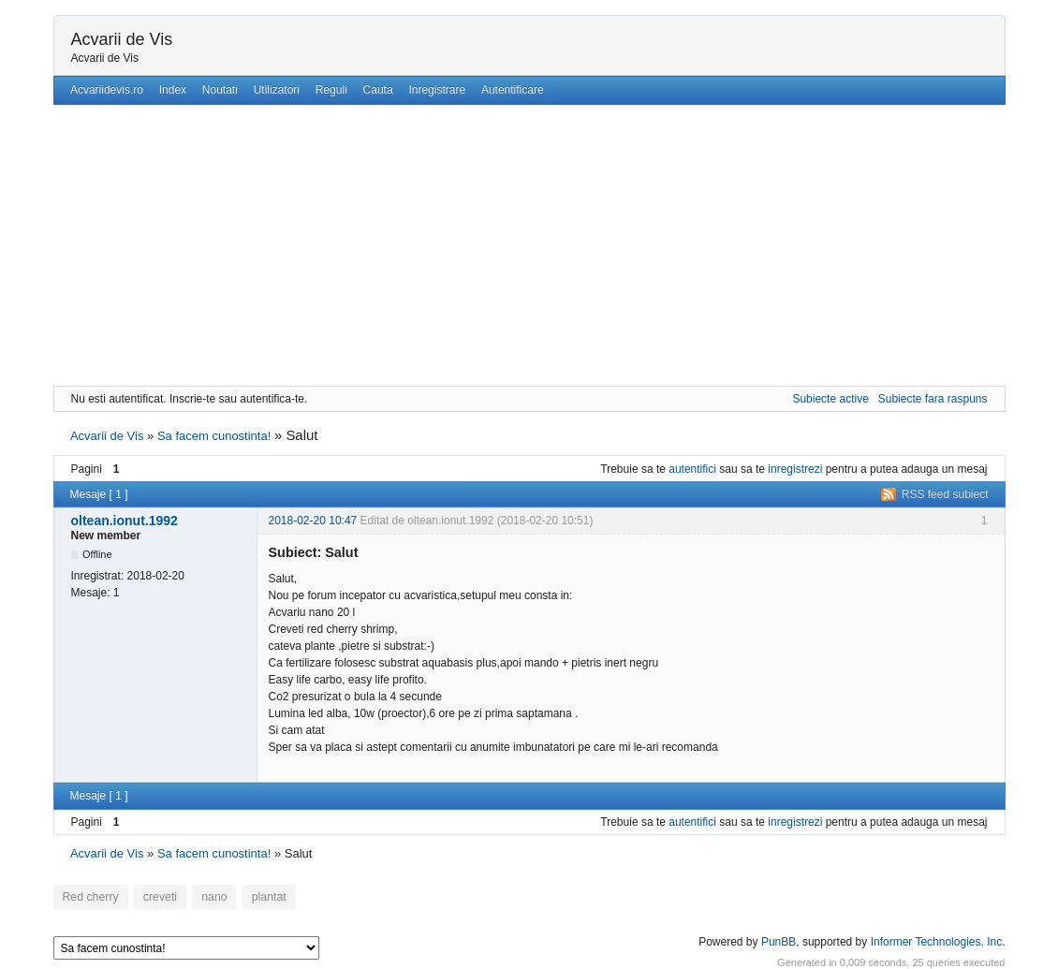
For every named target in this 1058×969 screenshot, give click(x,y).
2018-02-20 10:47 (313, 520)
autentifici (692, 469)
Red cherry (88, 897)
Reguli (331, 89)
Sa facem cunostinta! (214, 436)
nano (202, 897)
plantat (254, 897)
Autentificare (512, 89)
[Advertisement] (529, 245)
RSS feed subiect (945, 494)
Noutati (220, 89)
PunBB (778, 939)
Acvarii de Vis (122, 39)
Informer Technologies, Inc (937, 939)
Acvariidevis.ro (106, 89)
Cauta (378, 89)
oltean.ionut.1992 (124, 520)
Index (172, 89)
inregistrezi (795, 469)
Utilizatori (277, 89)
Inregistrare (436, 89)
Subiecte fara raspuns (933, 398)
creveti (153, 897)
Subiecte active (830, 398)
